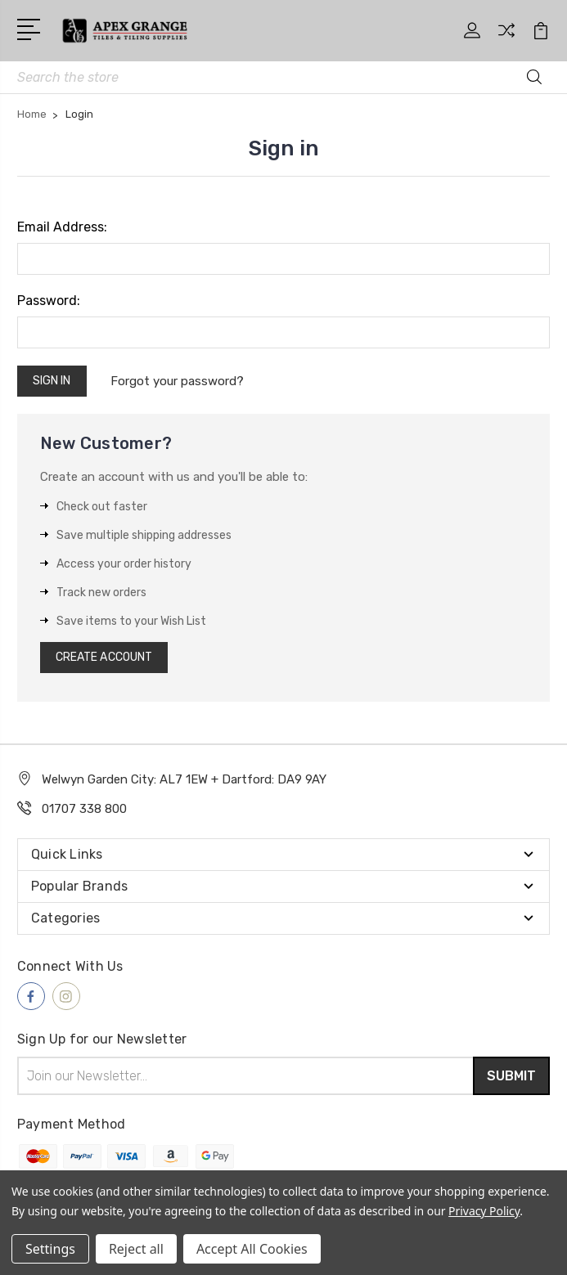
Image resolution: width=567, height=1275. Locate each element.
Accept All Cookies (252, 1249)
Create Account (104, 657)
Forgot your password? (178, 381)
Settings (50, 1249)
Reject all (136, 1249)
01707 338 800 (84, 808)
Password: (48, 300)
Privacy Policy (484, 1211)
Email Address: (62, 227)
